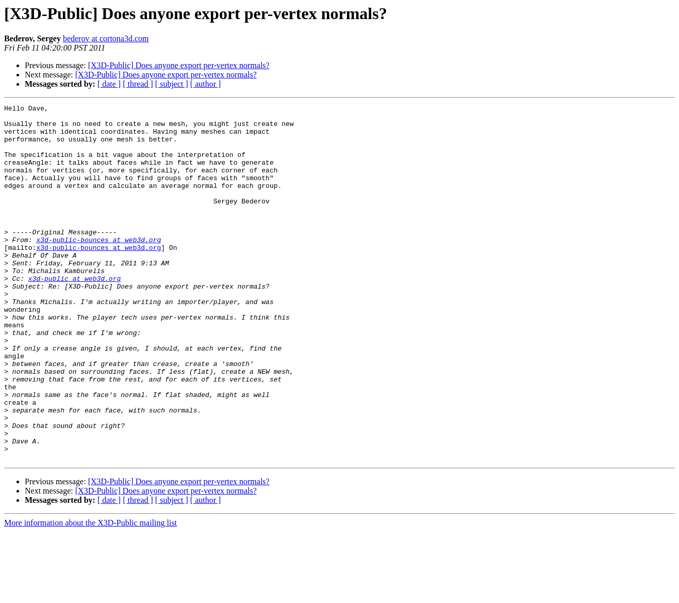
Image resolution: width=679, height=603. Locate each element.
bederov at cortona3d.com (106, 38)
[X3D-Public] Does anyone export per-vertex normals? (179, 65)
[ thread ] (138, 84)
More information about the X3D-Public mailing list (90, 594)
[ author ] (205, 84)
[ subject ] (171, 84)
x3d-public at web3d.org (74, 314)
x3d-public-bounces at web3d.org (98, 267)
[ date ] (109, 84)
